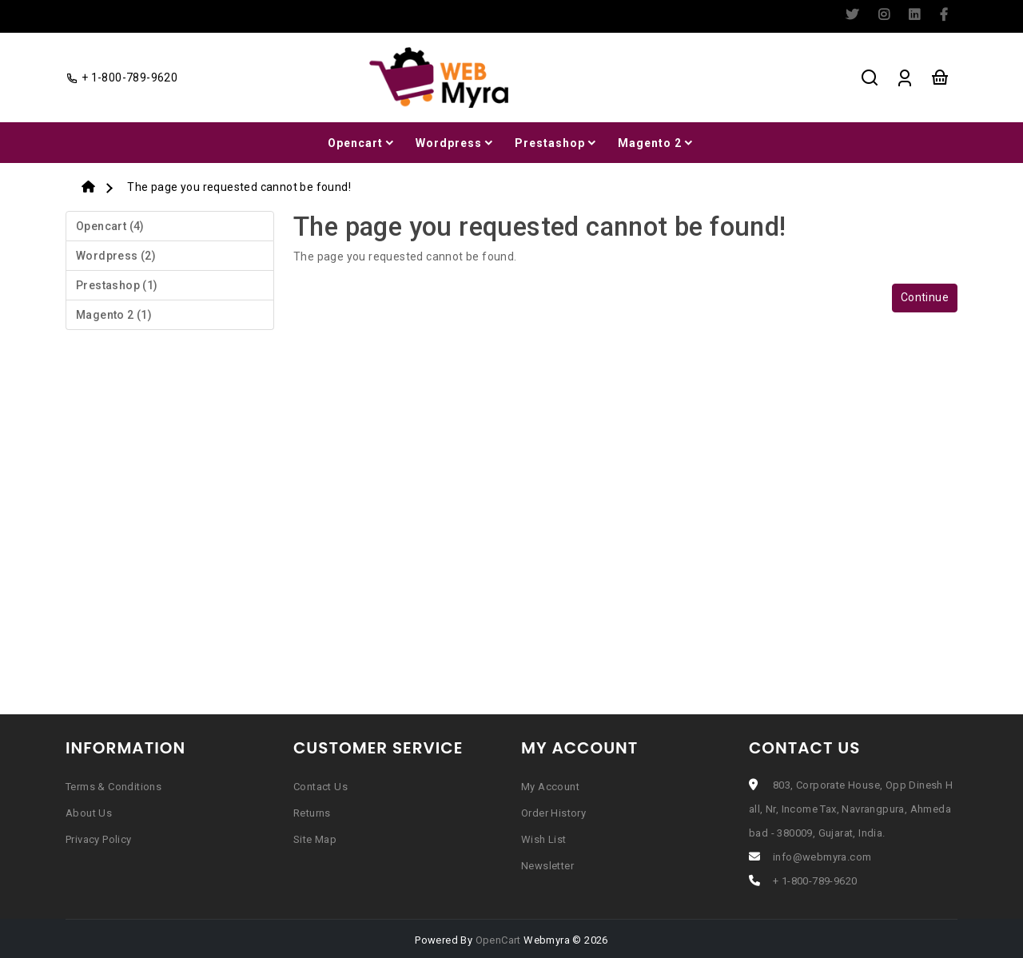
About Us (89, 813)
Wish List (544, 839)
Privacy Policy (99, 839)
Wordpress (456, 143)
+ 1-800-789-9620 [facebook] (121, 77)
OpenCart (498, 940)
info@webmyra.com (822, 857)
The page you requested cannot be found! (239, 187)
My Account (550, 787)
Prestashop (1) (117, 285)
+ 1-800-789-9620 (815, 881)
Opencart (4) (110, 226)
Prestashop (557, 143)
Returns (312, 813)
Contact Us (320, 787)
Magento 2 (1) (114, 314)
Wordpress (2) (116, 255)
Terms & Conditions (113, 787)
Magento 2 (656, 143)
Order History (553, 813)
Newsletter (547, 866)
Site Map (314, 839)
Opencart (362, 143)
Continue (925, 297)
